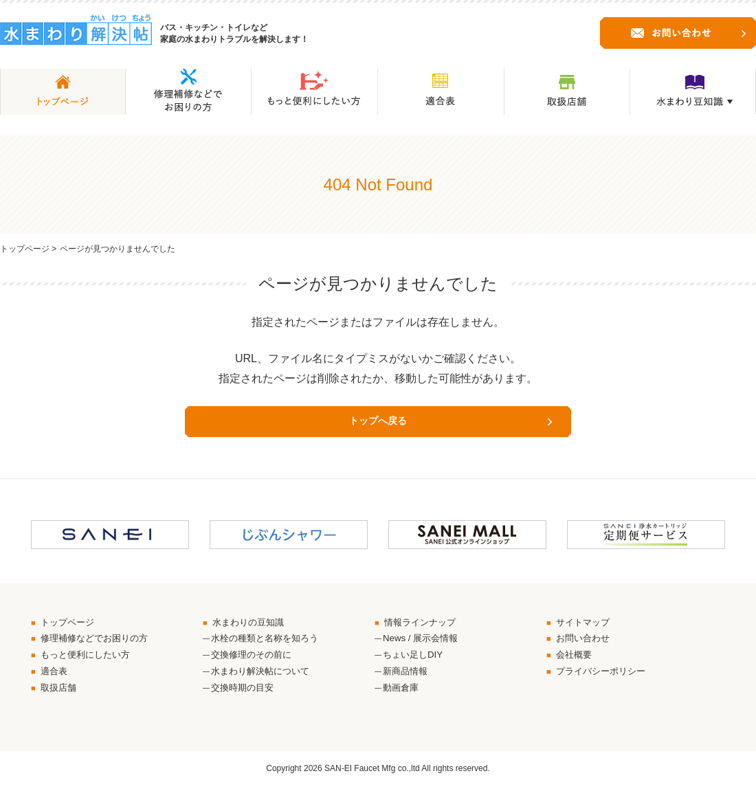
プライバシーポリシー (605, 675)
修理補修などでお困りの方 (99, 640)
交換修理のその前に (254, 657)
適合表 (55, 675)
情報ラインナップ (423, 623)
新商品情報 (407, 675)
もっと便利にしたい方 (89, 657)
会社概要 (576, 657)
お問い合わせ (585, 640)
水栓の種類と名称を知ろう (268, 640)
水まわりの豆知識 (251, 623)
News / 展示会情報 (423, 640)
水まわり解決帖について (264, 675)
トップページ (24, 249)
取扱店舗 (60, 692)
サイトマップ (585, 623)
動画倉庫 (402, 692)
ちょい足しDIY (415, 657)
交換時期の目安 (244, 692)
